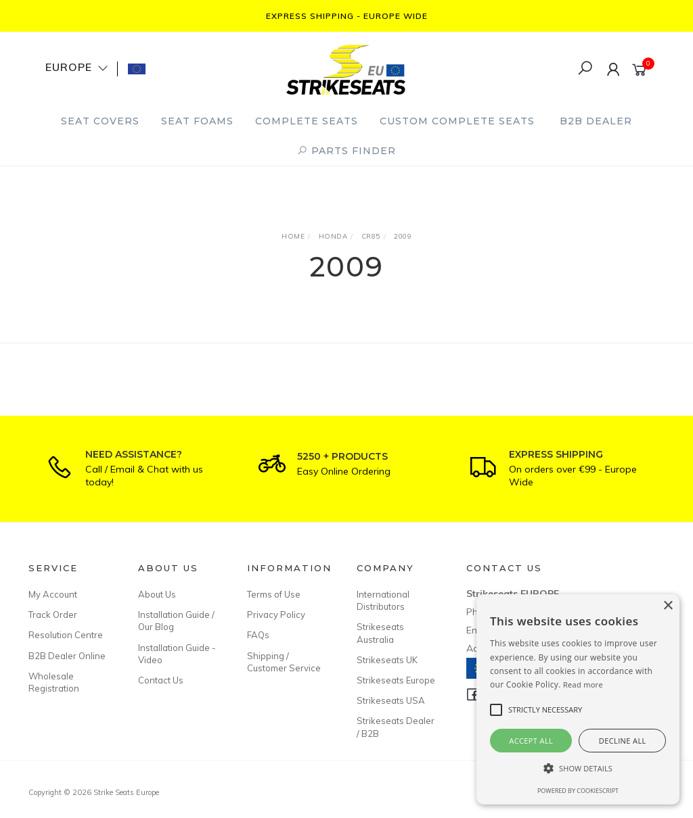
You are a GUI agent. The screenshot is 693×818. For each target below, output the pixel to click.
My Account (52, 594)
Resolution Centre (65, 634)
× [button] (668, 606)
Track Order (52, 614)
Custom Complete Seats (457, 121)
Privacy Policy (276, 614)
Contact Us (160, 680)
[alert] (577, 699)
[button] (578, 768)
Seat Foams (197, 121)
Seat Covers (100, 121)
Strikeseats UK (387, 659)
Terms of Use (273, 594)
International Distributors (383, 600)
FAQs (258, 634)
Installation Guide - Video (177, 653)
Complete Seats (306, 121)
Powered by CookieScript (578, 790)
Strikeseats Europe (396, 680)
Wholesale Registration (53, 682)
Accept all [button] (531, 741)
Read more (583, 684)
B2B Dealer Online (67, 655)
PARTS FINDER (346, 151)
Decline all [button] (622, 741)
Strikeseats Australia (380, 632)
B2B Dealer (596, 121)
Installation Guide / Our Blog (176, 620)
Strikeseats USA (391, 700)
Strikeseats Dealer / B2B (395, 726)
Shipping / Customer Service (284, 661)
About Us (157, 594)
